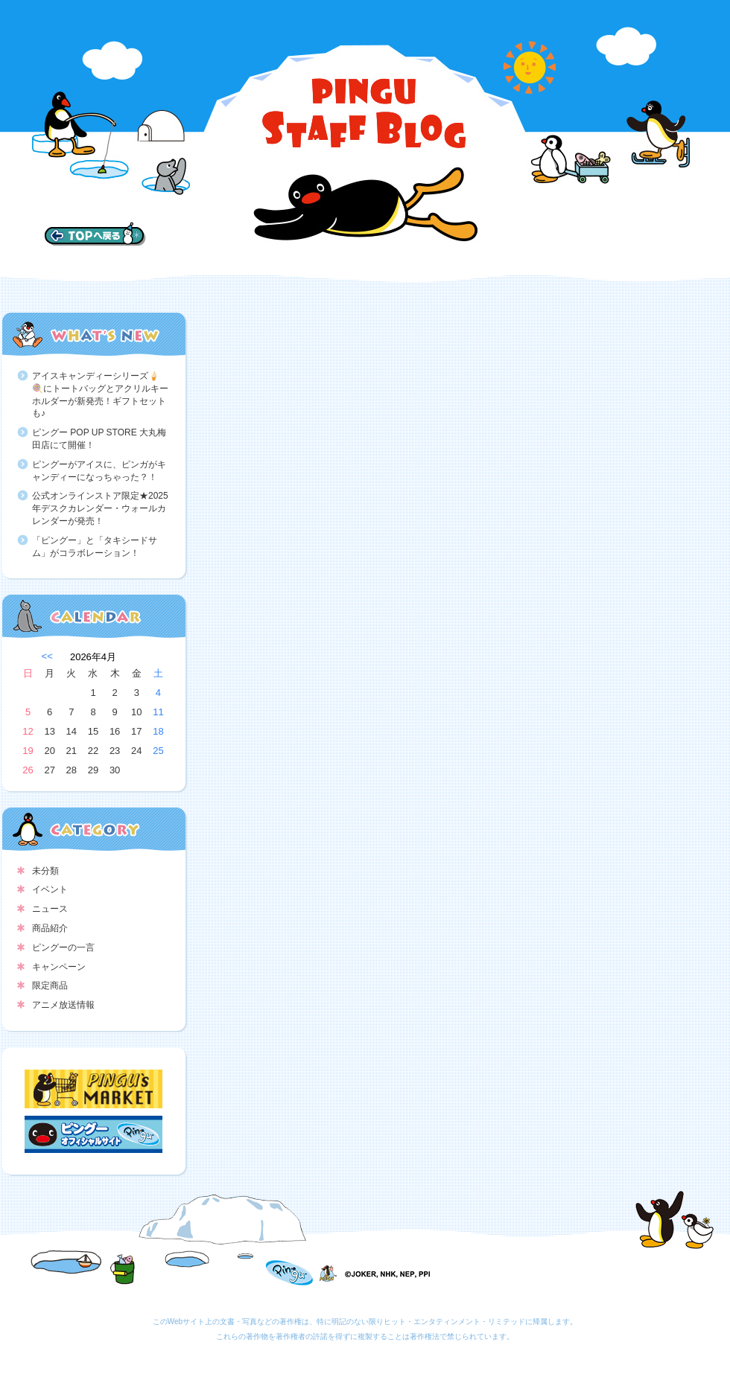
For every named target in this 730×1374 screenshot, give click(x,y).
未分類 (45, 871)
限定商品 (50, 985)
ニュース (50, 909)
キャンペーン (59, 967)
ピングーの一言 (63, 947)
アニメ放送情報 (63, 1005)
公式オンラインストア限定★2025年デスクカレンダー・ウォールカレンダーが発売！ (100, 508)
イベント (50, 889)
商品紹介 (50, 928)
